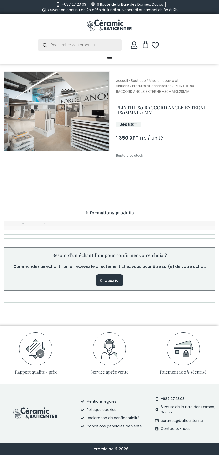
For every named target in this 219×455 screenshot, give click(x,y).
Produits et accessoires (151, 86)
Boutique (138, 80)
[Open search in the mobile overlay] (79, 45)
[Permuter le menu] (109, 58)
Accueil (122, 80)
